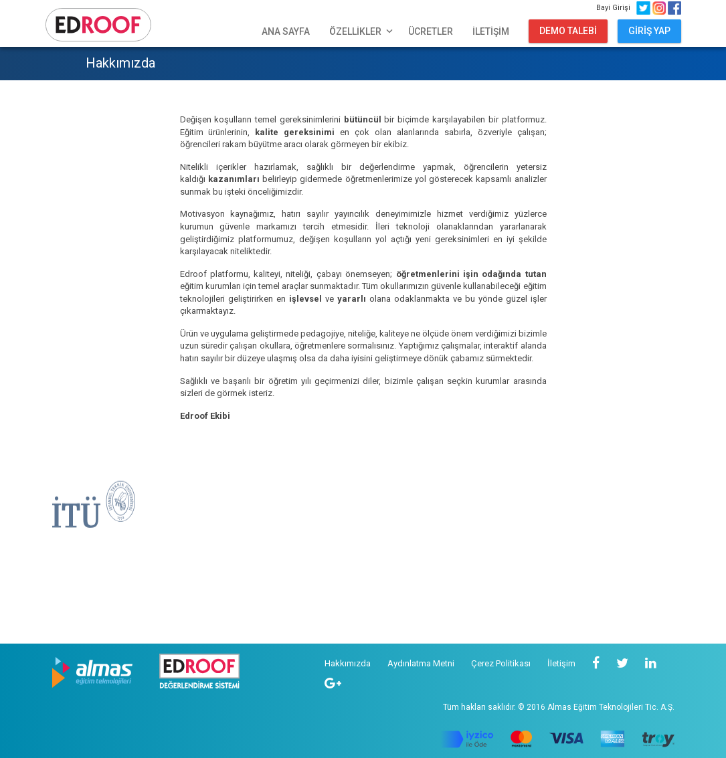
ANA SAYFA (286, 31)
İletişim (561, 663)
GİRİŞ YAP (649, 30)
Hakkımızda (348, 663)
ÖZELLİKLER (362, 31)
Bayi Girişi (615, 7)
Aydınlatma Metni (420, 663)
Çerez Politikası (501, 663)
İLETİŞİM (490, 31)
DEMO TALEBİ (568, 30)
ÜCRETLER (430, 31)
